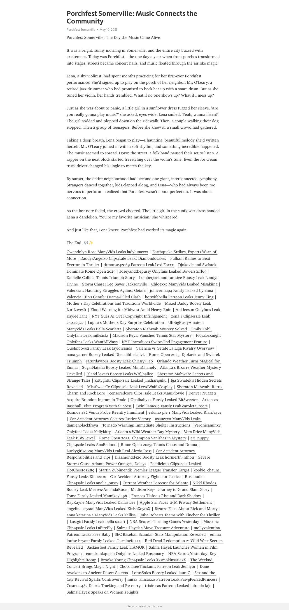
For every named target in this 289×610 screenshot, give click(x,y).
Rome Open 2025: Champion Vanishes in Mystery (142, 438)
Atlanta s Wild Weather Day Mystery (147, 431)
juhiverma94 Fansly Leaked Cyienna (181, 290)
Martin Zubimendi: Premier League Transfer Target (144, 470)
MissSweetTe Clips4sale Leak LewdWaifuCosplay (129, 386)
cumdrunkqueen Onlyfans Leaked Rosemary (125, 553)
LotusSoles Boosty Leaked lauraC (161, 572)
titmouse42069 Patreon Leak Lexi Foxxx (139, 264)
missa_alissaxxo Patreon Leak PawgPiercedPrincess (172, 579)
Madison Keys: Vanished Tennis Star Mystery (152, 335)
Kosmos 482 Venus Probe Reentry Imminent (105, 412)
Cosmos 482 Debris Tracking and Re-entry (104, 585)
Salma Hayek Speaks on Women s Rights (102, 592)
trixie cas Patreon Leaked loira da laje (178, 585)
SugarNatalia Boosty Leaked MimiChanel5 (119, 367)
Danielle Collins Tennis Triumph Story (101, 277)
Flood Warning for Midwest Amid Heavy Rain (131, 309)
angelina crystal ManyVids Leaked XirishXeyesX (108, 508)
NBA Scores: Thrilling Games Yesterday (164, 521)
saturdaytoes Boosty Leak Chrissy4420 (119, 361)
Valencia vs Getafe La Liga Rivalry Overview (175, 348)
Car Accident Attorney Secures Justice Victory (110, 418)
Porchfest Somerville (81, 30)
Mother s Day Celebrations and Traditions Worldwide (114, 303)
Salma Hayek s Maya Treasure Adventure (153, 527)
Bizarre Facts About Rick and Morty (186, 508)
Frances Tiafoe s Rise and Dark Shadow (166, 495)
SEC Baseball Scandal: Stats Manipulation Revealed (160, 534)
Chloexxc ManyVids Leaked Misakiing (184, 284)
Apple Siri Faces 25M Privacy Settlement (176, 502)
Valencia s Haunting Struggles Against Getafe (106, 290)
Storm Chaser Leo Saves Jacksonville (114, 284)
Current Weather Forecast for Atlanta (155, 482)
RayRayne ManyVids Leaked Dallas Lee (101, 502)
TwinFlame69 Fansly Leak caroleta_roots (171, 406)
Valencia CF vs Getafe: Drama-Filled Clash (104, 297)
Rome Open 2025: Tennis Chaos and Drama (159, 444)
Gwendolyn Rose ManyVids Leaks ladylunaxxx (107, 251)
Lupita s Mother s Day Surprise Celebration (126, 322)
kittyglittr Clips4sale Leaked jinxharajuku (130, 380)
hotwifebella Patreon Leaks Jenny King (179, 297)
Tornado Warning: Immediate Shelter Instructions (146, 425)
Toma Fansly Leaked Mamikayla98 (97, 495)
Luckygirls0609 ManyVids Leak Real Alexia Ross (109, 450)
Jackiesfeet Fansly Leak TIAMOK (115, 547)
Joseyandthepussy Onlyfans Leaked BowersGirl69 (163, 271)
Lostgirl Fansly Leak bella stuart (97, 521)
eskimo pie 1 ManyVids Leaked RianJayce (185, 412)
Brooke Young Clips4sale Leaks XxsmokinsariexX (143, 559)
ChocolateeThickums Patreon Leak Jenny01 (157, 566)
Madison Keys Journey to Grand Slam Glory (170, 489)
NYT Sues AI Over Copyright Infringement (129, 316)
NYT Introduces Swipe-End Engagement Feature (164, 341)
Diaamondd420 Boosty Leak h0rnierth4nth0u (154, 457)
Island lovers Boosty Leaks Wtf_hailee (119, 373)
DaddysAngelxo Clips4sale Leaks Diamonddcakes (123, 258)
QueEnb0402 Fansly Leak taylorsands (99, 348)
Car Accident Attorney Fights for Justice (145, 476)
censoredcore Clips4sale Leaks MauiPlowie (146, 393)
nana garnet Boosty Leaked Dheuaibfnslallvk (106, 354)
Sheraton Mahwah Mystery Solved (156, 329)
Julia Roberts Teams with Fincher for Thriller (180, 515)
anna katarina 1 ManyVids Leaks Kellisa (101, 515)
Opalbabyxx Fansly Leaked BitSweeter (164, 399)
